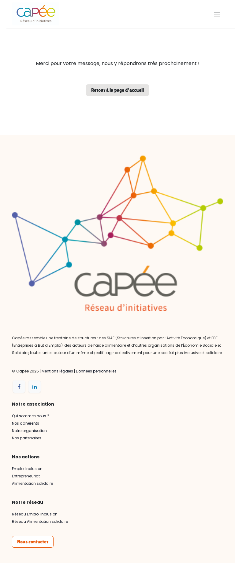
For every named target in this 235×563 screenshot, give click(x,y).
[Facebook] (19, 386)
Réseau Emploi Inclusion (35, 514)
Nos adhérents (25, 423)
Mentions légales (57, 371)
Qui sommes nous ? (30, 415)
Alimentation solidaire (32, 483)
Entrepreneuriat (26, 476)
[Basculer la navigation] (217, 14)
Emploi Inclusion (27, 468)
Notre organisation (29, 430)
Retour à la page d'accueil (117, 90)
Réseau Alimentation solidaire (40, 521)
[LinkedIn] (34, 386)
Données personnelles (96, 371)
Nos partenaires (26, 438)
